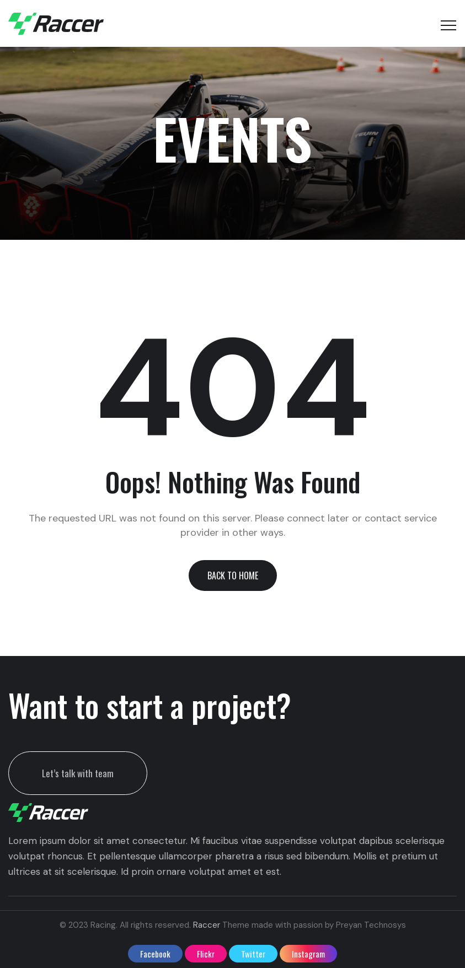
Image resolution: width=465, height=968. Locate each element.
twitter (253, 954)
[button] (233, 575)
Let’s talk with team (78, 773)
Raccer (206, 925)
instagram (308, 954)
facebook (155, 954)
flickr (206, 954)
